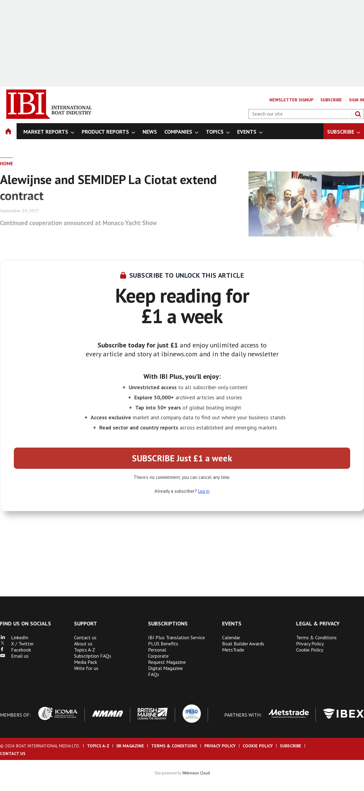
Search (358, 114)
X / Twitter (17, 643)
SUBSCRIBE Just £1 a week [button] (182, 458)
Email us (14, 656)
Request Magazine (167, 662)
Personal (157, 650)
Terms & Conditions (316, 637)
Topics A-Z (84, 650)
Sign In (356, 99)
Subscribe (331, 99)
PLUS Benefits (163, 643)
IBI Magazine (130, 746)
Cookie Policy (309, 650)
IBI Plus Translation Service (176, 637)
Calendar (231, 637)
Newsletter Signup (291, 99)
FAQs (153, 674)
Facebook (15, 650)
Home (6, 163)
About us (83, 643)
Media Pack (85, 662)
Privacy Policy (310, 643)
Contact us (85, 637)
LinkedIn (14, 637)
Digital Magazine (165, 668)
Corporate (158, 656)
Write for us (86, 668)
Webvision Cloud (196, 772)
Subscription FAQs (92, 656)
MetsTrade (233, 650)
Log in (203, 491)
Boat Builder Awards (243, 643)
